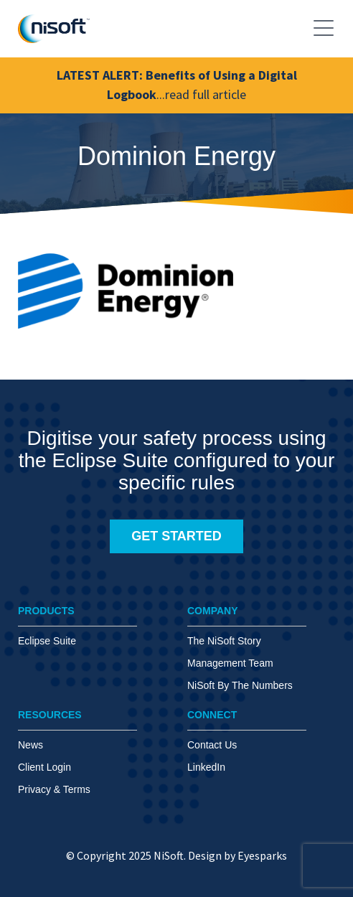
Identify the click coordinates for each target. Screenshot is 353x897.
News (30, 745)
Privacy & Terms (54, 789)
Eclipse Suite (47, 641)
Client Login (44, 767)
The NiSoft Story (224, 641)
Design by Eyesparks (237, 855)
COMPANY (212, 610)
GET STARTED (176, 536)
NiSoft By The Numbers (240, 685)
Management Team (230, 663)
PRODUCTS (46, 610)
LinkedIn (206, 767)
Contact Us (212, 745)
